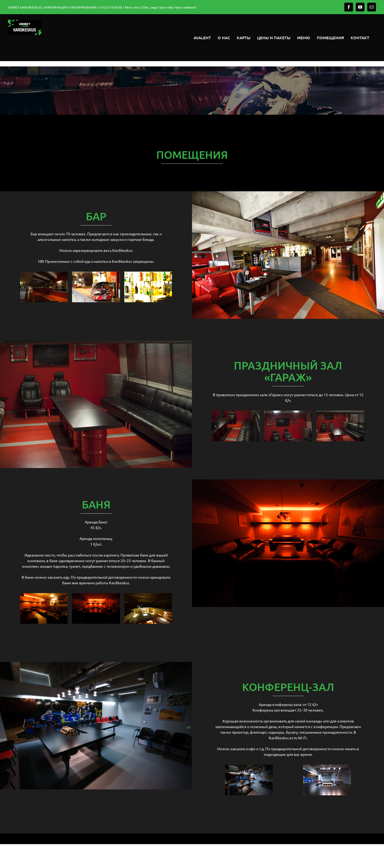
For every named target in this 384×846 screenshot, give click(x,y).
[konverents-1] (249, 767)
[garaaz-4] (288, 413)
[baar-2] (96, 274)
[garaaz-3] (236, 413)
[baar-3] (44, 274)
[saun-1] (96, 595)
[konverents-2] (327, 767)
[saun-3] (44, 595)
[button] (23, 287)
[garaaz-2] (340, 413)
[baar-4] (148, 274)
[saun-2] (148, 595)
